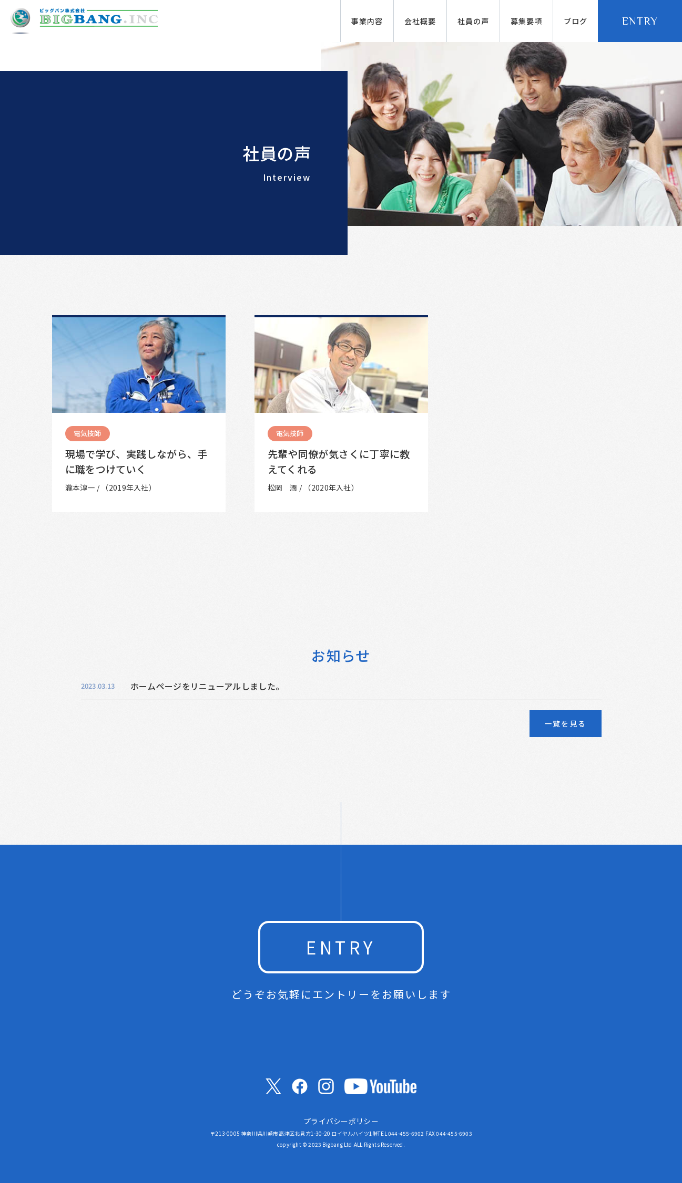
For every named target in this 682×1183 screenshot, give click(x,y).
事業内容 (367, 21)
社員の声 (473, 21)
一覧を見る (565, 723)
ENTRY (640, 21)
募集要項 (526, 21)
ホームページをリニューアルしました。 (207, 686)
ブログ (575, 21)
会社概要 (420, 21)
